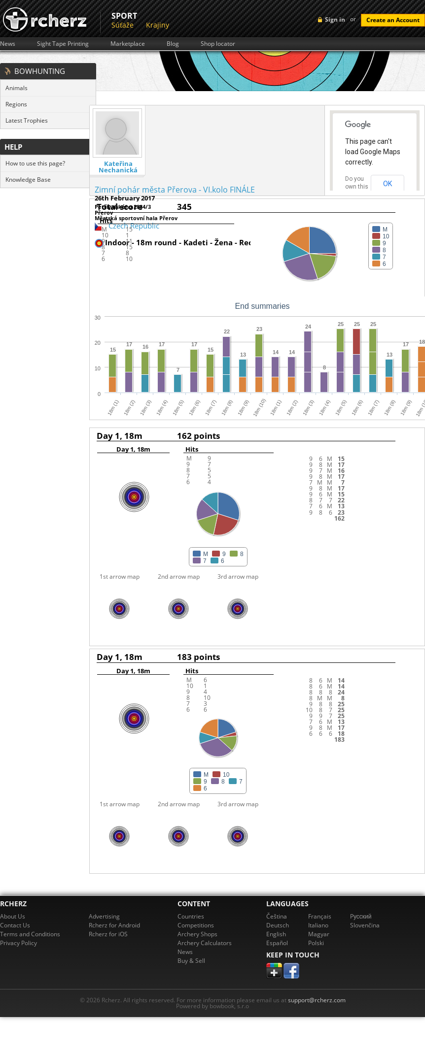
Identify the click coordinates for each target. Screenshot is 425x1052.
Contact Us (15, 925)
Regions (16, 104)
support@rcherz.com (317, 1000)
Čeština (276, 916)
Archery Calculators (204, 943)
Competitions (195, 925)
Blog (173, 44)
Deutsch (277, 925)
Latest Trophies (26, 120)
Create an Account (393, 20)
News (7, 44)
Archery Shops (197, 934)
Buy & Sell (191, 960)
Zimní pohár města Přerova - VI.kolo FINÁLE (175, 189)
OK (387, 184)
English (276, 934)
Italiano (318, 925)
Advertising (104, 916)
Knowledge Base (28, 179)
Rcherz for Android (114, 925)
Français (319, 916)
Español (277, 943)
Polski (316, 943)
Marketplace (127, 44)
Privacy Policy (18, 943)
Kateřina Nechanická (118, 167)
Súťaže (122, 25)
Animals (16, 88)
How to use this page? (35, 163)
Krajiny (157, 25)
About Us (12, 916)
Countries (190, 916)
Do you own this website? (357, 186)
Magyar (318, 934)
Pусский (361, 916)
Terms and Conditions (30, 934)
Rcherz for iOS (108, 934)
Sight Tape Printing (63, 44)
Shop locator (218, 44)
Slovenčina (365, 925)
